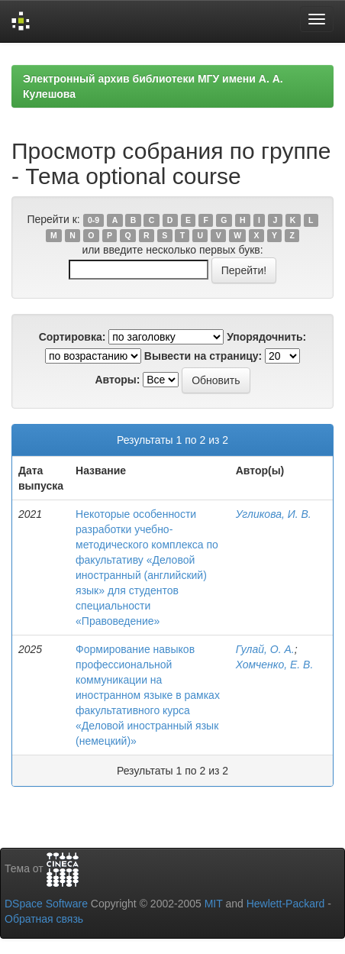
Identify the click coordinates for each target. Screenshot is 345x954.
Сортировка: (72, 337)
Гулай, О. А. (265, 649)
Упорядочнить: (266, 337)
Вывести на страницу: (203, 356)
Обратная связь (44, 919)
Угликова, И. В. (273, 514)
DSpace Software (46, 903)
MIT (214, 903)
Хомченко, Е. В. (275, 664)
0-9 (93, 220)
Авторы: (117, 380)
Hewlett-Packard (286, 903)
